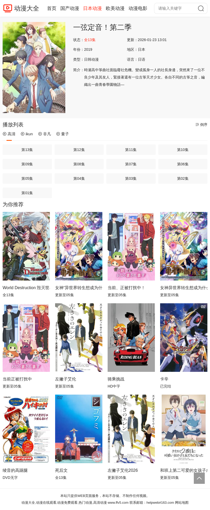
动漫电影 (138, 8)
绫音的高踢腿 (15, 470)
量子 (62, 134)
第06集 (183, 164)
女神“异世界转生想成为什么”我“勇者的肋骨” (78, 287)
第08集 (79, 164)
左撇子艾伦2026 (123, 470)
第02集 (183, 178)
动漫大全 (26, 8)
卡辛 (164, 379)
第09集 (27, 164)
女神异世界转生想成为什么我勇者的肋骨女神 (183, 287)
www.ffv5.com (118, 503)
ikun (27, 134)
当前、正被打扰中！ (126, 287)
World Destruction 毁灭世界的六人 (26, 287)
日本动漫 (92, 8)
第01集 (27, 193)
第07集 (131, 164)
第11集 (131, 150)
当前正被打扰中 (17, 379)
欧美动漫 (115, 8)
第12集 (79, 150)
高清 (9, 134)
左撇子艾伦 (65, 379)
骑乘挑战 (116, 379)
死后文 (61, 470)
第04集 (79, 178)
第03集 (131, 178)
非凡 (44, 134)
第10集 (183, 150)
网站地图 (182, 503)
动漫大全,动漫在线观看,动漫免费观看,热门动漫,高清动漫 (64, 503)
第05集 (27, 178)
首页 (51, 8)
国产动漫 (69, 8)
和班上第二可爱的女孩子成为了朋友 (183, 470)
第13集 (27, 150)
